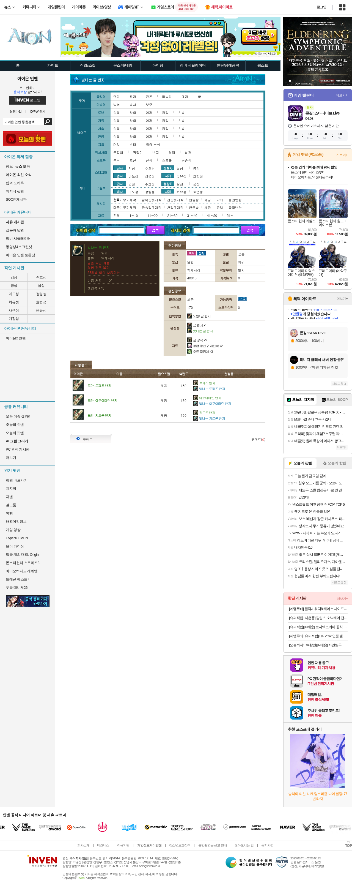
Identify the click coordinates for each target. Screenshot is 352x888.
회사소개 (83, 845)
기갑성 (14, 319)
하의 (133, 112)
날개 (188, 152)
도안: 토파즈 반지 (99, 385)
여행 (9, 513)
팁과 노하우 (15, 183)
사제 (168, 175)
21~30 (172, 215)
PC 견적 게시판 (17, 449)
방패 (133, 144)
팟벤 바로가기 (16, 480)
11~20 (152, 215)
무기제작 (129, 199)
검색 (48, 121)
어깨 (149, 112)
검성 (13, 277)
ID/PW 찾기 (38, 111)
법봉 (116, 104)
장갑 (165, 112)
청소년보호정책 (179, 845)
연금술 (194, 199)
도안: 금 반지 (199, 316)
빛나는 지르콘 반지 (209, 418)
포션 (133, 160)
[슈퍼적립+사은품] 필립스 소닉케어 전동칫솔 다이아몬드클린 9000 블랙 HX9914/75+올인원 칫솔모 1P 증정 (318, 618)
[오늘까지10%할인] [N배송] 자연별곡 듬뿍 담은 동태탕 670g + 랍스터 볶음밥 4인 (318, 645)
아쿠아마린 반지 (207, 397)
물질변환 (235, 199)
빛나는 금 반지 (200, 330)
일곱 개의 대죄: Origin (22, 554)
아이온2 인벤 (16, 338)
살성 (41, 286)
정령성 (41, 294)
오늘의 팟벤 (15, 433)
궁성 (13, 286)
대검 (185, 96)
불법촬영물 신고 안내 (212, 845)
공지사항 (267, 845)
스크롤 (167, 160)
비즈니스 (103, 845)
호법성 (41, 302)
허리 (172, 152)
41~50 (212, 215)
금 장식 (197, 339)
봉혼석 (186, 160)
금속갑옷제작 (151, 199)
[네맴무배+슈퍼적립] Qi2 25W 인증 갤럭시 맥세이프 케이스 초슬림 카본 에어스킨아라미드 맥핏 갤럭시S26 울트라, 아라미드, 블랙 (318, 636)
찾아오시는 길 (244, 845)
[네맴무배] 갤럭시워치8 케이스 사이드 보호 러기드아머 (318, 609)
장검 (133, 96)
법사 (120, 175)
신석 (149, 160)
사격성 (14, 310)
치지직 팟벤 (15, 191)
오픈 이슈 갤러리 (19, 416)
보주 (149, 104)
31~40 (192, 215)
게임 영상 (13, 530)
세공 (207, 199)
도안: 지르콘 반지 (99, 415)
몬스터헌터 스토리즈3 (22, 563)
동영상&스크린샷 (19, 247)
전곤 (149, 96)
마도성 (14, 294)
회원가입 (16, 111)
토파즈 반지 (204, 382)
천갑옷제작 (175, 199)
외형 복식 (153, 144)
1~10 (134, 215)
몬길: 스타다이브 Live (322, 113)
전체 (116, 215)
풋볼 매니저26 (17, 587)
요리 (219, 199)
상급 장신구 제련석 (205, 345)
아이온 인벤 (27, 78)
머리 (116, 144)
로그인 (321, 7)
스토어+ (342, 155)
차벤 (9, 497)
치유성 (14, 302)
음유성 (41, 310)
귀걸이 (138, 152)
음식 (116, 160)
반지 (155, 152)
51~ (230, 215)
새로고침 (337, 383)
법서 (133, 104)
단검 (116, 96)
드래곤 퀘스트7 (17, 579)
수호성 (41, 277)
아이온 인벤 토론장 (20, 255)
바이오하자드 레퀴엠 (22, 571)
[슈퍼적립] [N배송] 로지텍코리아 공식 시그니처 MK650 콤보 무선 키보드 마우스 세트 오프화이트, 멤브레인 (318, 627)
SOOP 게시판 (16, 199)
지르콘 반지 (204, 412)
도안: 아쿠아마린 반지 (102, 400)
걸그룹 (11, 505)
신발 (181, 112)
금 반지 (197, 325)
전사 (120, 168)
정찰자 (167, 168)
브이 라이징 (15, 546)
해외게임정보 (16, 521)
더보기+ (342, 95)
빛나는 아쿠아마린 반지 (212, 403)
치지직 (11, 488)
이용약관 (123, 845)
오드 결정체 (200, 351)
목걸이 (118, 152)
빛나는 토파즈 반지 (209, 388)
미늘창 (167, 96)
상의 (116, 112)
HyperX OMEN (17, 538)
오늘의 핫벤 (15, 424)
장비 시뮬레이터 (18, 238)
